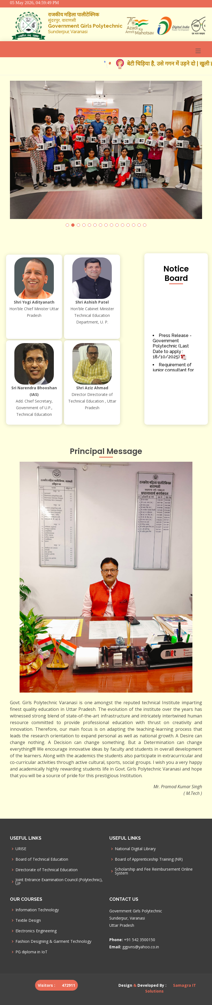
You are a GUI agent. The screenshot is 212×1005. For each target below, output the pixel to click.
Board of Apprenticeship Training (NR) (149, 859)
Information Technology (37, 910)
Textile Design (28, 920)
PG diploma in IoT (31, 952)
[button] (67, 225)
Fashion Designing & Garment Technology (53, 941)
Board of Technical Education (41, 859)
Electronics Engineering (36, 931)
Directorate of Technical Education (46, 870)
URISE (20, 849)
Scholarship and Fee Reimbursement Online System (154, 871)
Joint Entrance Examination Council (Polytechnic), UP (59, 882)
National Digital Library (135, 849)
